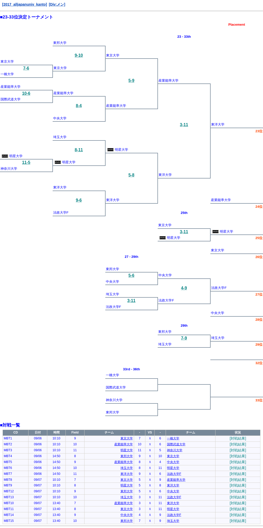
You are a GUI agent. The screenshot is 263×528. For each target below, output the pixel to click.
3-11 (184, 124)
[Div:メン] (57, 4)
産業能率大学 (168, 80)
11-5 (26, 162)
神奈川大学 (9, 169)
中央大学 (60, 118)
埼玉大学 (60, 137)
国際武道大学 (11, 99)
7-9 (184, 338)
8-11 (79, 150)
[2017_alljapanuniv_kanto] (24, 4)
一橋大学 (7, 74)
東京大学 (112, 55)
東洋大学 (217, 124)
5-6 (131, 275)
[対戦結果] (238, 438)
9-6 (79, 200)
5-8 (131, 175)
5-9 (131, 80)
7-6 (26, 68)
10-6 (26, 93)
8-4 (79, 105)
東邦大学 (60, 43)
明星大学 (117, 150)
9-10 (79, 55)
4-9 (184, 288)
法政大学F (61, 212)
